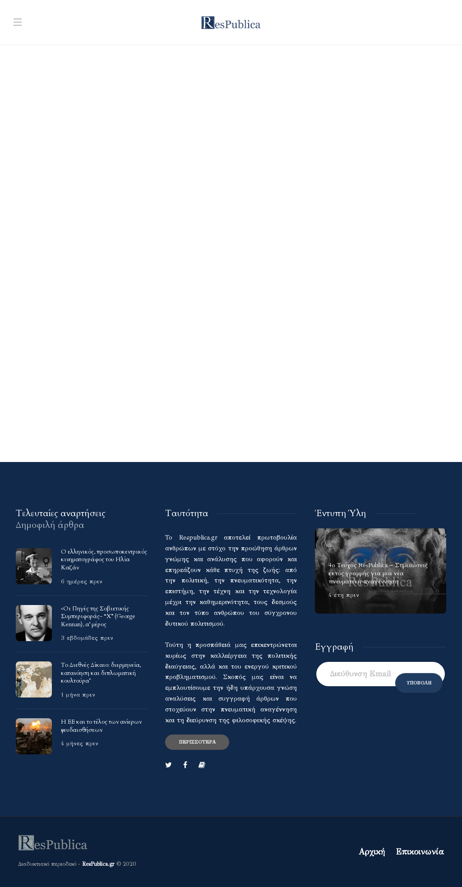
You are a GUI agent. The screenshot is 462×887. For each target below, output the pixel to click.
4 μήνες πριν (79, 743)
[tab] (61, 513)
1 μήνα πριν (78, 694)
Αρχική (372, 852)
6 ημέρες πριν (81, 581)
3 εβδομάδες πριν (87, 638)
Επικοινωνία (420, 852)
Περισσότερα (197, 742)
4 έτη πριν (343, 595)
